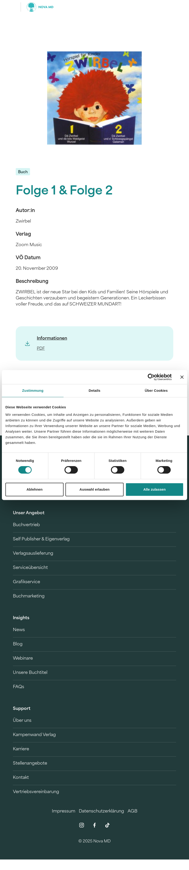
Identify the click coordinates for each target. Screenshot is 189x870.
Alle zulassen (154, 489)
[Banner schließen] (182, 377)
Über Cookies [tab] (156, 390)
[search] (172, 7)
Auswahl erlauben (94, 489)
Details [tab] (94, 390)
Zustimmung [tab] (32, 390)
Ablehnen (34, 489)
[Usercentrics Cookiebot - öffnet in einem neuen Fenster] (151, 377)
